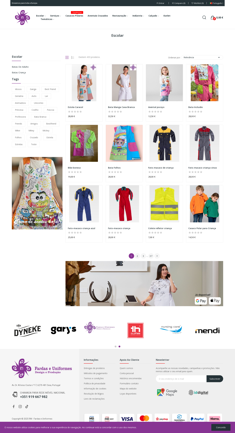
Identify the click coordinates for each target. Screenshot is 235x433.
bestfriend (51, 123)
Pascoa (50, 109)
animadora (20, 103)
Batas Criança (19, 72)
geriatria (19, 96)
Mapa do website (35, 388)
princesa (19, 109)
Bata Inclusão (195, 107)
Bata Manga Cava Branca (121, 107)
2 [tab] (119, 346)
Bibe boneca (74, 167)
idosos (18, 89)
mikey (31, 130)
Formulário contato (36, 383)
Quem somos (33, 368)
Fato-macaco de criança (161, 167)
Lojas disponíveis (35, 393)
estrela (49, 137)
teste (34, 144)
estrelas (19, 144)
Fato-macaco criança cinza (202, 167)
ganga (33, 89)
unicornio (38, 103)
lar (46, 96)
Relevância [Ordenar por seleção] (202, 57)
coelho (35, 109)
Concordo (221, 427)
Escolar (17, 57)
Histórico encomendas (38, 378)
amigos (34, 123)
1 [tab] (115, 346)
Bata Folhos (114, 167)
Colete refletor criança (160, 228)
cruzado (34, 137)
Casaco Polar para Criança (202, 228)
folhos (18, 137)
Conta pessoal (34, 373)
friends (18, 123)
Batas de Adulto (20, 66)
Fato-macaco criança (119, 228)
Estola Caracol (75, 107)
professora (20, 116)
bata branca (40, 116)
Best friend (50, 89)
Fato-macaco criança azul (81, 228)
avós (34, 96)
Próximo (157, 256)
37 (151, 256)
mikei (17, 130)
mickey (46, 130)
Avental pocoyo (156, 107)
